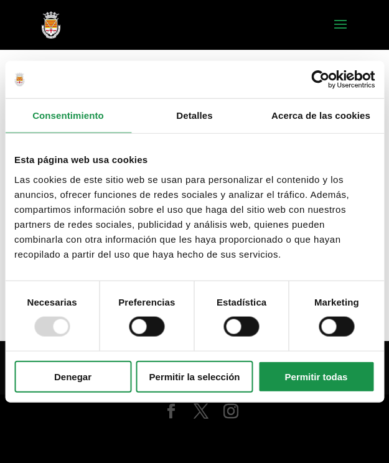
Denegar (72, 376)
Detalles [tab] (194, 115)
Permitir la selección (194, 376)
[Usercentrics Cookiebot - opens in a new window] (320, 79)
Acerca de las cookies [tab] (320, 115)
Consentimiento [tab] (68, 115)
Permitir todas (316, 376)
